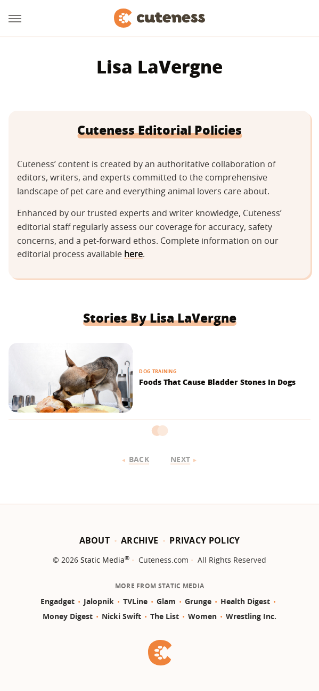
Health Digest (245, 601)
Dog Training (158, 371)
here (133, 254)
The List (164, 616)
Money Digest (68, 616)
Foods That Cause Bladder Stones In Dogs (217, 382)
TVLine (135, 601)
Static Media (102, 560)
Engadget (57, 601)
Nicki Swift (121, 616)
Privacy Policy (204, 540)
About (94, 540)
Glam (166, 601)
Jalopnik (99, 601)
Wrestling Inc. (251, 616)
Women (202, 616)
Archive (139, 540)
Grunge (198, 601)
